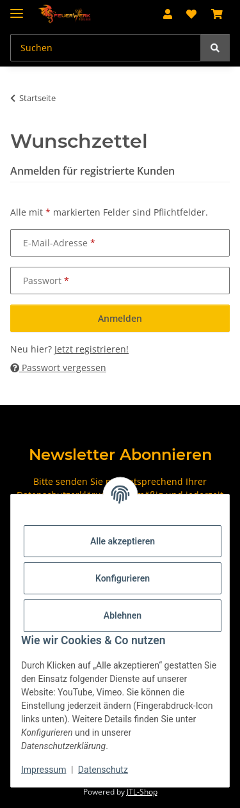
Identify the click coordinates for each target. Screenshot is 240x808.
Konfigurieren (122, 578)
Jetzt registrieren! (91, 349)
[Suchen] (215, 47)
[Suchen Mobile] (105, 47)
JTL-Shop (142, 791)
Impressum (43, 769)
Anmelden (120, 318)
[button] (167, 14)
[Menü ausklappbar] (16, 8)
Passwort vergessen (58, 367)
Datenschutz (103, 769)
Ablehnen (122, 615)
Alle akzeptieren (122, 541)
